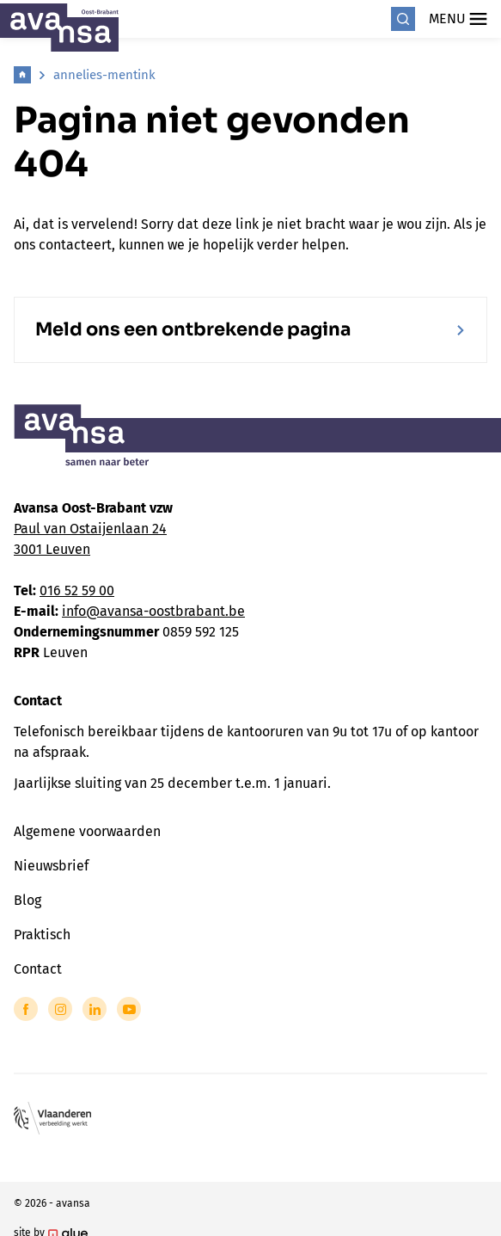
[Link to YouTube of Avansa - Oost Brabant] (129, 1009)
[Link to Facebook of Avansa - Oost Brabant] (26, 1009)
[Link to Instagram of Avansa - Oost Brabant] (60, 1009)
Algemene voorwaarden (87, 831)
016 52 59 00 (77, 590)
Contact (38, 969)
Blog (27, 900)
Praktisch (42, 934)
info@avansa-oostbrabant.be (153, 611)
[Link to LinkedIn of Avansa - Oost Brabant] (94, 1009)
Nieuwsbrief (51, 866)
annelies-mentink (104, 75)
